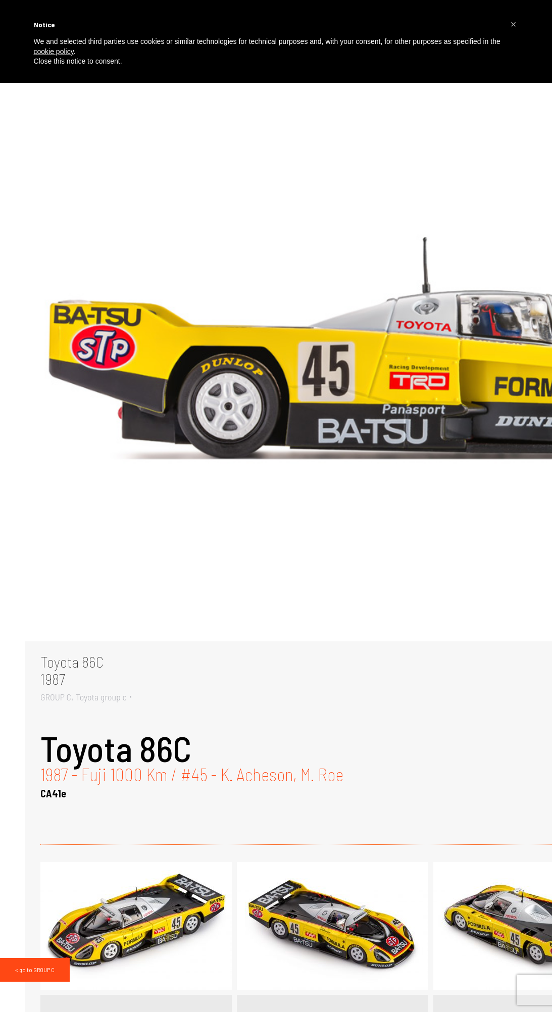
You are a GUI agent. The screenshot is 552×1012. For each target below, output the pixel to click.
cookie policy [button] (54, 51)
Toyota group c (101, 696)
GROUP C (55, 696)
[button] (514, 24)
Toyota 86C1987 (72, 670)
